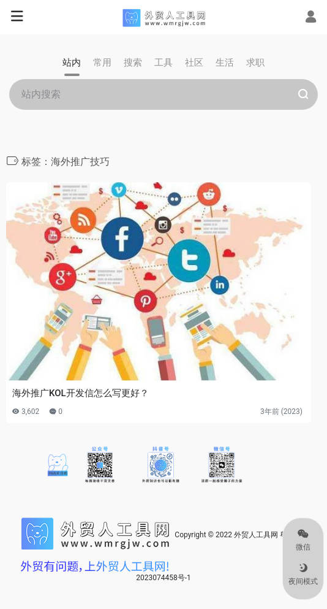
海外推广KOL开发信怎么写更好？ (80, 393)
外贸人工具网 (256, 534)
